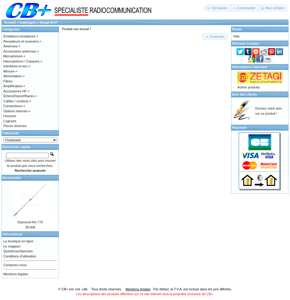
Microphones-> (14, 56)
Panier (237, 29)
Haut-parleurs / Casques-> (22, 61)
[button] (217, 8)
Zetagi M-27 (49, 22)
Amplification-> (14, 86)
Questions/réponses (18, 251)
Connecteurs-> (14, 106)
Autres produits (248, 87)
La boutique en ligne (18, 241)
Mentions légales (15, 274)
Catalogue (28, 22)
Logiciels (9, 121)
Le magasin (12, 246)
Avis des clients (244, 94)
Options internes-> (17, 111)
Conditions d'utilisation (19, 256)
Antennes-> (12, 46)
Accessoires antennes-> (21, 51)
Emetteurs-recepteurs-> (20, 36)
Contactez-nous (15, 265)
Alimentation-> (14, 76)
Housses (9, 116)
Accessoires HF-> (16, 91)
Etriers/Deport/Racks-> (20, 96)
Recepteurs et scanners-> (22, 41)
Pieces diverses (15, 126)
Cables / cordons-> (17, 101)
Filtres (7, 81)
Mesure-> (10, 71)
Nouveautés (11, 178)
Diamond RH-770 (30, 222)
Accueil (10, 22)
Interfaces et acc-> (17, 66)
